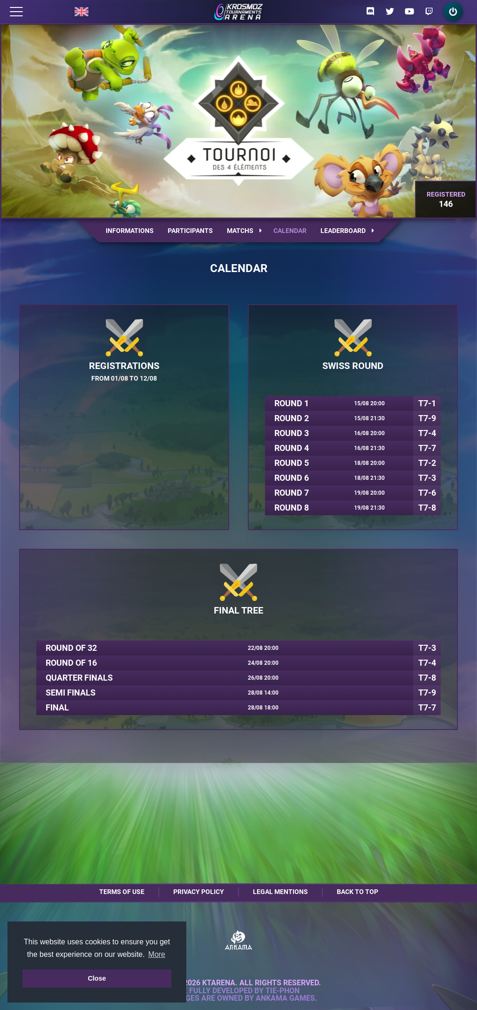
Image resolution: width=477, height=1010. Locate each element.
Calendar (290, 230)
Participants (190, 230)
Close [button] (97, 978)
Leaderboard (347, 230)
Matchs (244, 230)
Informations (130, 230)
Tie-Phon (283, 991)
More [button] (156, 954)
